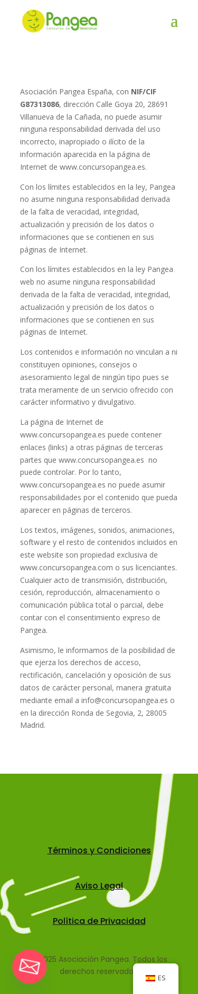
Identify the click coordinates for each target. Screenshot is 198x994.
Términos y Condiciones (99, 850)
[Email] (29, 966)
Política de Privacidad (99, 921)
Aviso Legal (99, 886)
